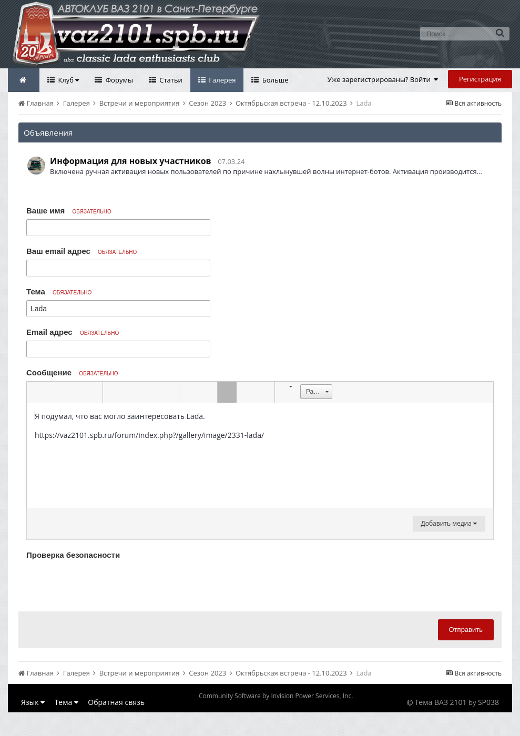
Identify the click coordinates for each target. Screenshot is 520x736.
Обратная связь (116, 702)
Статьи (170, 80)
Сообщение (72, 372)
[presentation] (106, 583)
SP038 (488, 702)
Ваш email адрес (81, 251)
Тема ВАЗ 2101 (441, 702)
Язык (33, 702)
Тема (58, 291)
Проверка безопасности (73, 554)
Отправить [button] (466, 629)
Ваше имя (68, 210)
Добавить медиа (449, 523)
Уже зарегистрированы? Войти (383, 79)
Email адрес (72, 332)
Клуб (67, 80)
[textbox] (260, 455)
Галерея (221, 80)
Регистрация (480, 79)
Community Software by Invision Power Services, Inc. (276, 695)
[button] (36, 392)
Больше (274, 80)
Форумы (118, 80)
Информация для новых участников (130, 161)
